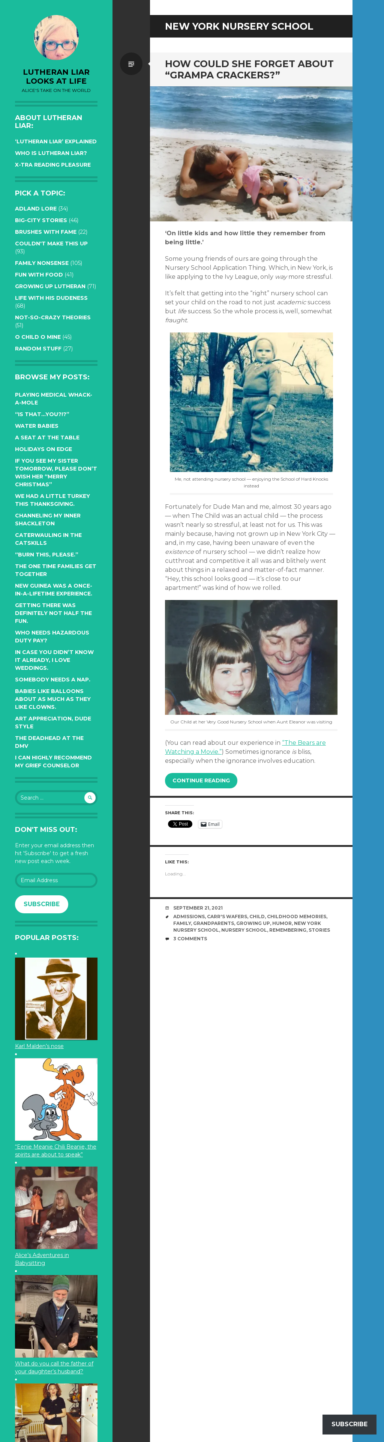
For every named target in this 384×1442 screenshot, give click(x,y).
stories (319, 930)
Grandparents (213, 923)
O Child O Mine (38, 337)
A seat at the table (47, 437)
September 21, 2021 (198, 908)
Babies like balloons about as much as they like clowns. (53, 699)
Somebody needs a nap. (52, 679)
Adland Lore (36, 208)
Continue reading (201, 780)
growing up (253, 923)
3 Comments (190, 938)
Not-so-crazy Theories (53, 317)
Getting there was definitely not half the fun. (53, 613)
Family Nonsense (42, 263)
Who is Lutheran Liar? (51, 153)
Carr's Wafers (227, 916)
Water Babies (36, 426)
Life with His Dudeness (51, 298)
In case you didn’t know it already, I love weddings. (54, 660)
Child (257, 916)
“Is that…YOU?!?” (42, 414)
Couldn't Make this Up (51, 243)
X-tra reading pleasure (53, 164)
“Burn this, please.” (46, 554)
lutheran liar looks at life (56, 77)
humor (282, 923)
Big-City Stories (41, 220)
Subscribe (42, 904)
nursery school (244, 930)
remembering (287, 930)
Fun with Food (39, 274)
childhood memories (296, 916)
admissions (189, 916)
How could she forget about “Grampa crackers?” (249, 69)
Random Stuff (38, 348)
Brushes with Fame (45, 232)
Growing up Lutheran (50, 286)
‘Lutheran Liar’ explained (56, 141)
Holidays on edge (43, 449)
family (182, 923)
